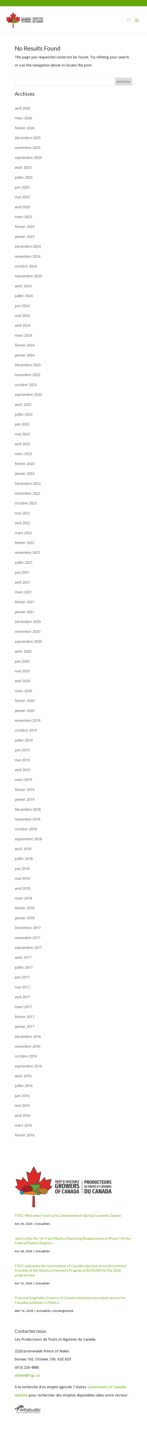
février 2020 (24, 700)
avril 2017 (22, 997)
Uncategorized (62, 1311)
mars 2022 (23, 532)
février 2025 (24, 226)
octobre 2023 (26, 384)
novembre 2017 (27, 937)
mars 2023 (23, 453)
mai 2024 (22, 315)
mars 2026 (23, 118)
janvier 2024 (24, 355)
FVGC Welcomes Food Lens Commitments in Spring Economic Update (68, 1215)
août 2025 (23, 167)
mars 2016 (23, 1125)
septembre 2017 (28, 947)
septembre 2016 (28, 1066)
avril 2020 (22, 680)
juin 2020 (22, 661)
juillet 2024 (24, 295)
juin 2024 (22, 305)
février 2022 (24, 542)
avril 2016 (22, 1115)
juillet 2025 (24, 177)
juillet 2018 (24, 858)
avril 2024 (22, 325)
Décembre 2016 (28, 1036)
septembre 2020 (28, 641)
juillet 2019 (24, 740)
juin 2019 (22, 750)
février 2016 (24, 1135)
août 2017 (23, 957)
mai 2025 (22, 197)
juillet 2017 (24, 967)
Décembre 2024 (28, 246)
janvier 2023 (24, 473)
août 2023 (23, 404)
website (21, 1395)
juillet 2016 (24, 1085)
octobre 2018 (26, 829)
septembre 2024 (28, 276)
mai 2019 (22, 760)
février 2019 (24, 789)
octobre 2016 (26, 1056)
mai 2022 (22, 513)
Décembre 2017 (28, 927)
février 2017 (24, 1016)
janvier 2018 (24, 918)
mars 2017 (23, 1006)
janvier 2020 (24, 710)
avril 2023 (22, 444)
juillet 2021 (24, 562)
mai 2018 (22, 878)
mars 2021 (23, 592)
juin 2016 (22, 1095)
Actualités (43, 1224)
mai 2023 (22, 434)
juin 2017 (22, 977)
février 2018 (24, 908)
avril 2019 (22, 769)
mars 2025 (23, 216)
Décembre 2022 (28, 483)
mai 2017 (22, 987)
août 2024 (23, 286)
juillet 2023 (24, 414)
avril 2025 (22, 207)
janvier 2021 (24, 611)
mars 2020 (23, 690)
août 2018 (23, 848)
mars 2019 (23, 779)
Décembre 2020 (28, 621)
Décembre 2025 (28, 137)
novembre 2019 (27, 720)
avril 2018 (22, 888)
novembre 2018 (27, 819)
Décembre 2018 (28, 809)
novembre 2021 (27, 552)
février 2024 (24, 345)
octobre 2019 (26, 730)
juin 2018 (22, 868)
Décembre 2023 (28, 365)
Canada (120, 1387)
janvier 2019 (24, 799)
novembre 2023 (27, 374)
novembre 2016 (27, 1046)
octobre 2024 (26, 266)
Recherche (123, 81)
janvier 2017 (24, 1026)
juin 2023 (22, 424)
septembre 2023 (28, 394)
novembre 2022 (27, 493)
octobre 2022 (26, 503)
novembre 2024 (27, 256)
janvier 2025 (24, 236)
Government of (100, 1387)
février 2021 (24, 601)
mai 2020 (22, 671)
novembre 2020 (27, 631)
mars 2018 (23, 898)
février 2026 (24, 128)
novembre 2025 (27, 147)
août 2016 (23, 1076)
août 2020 (23, 651)
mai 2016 (22, 1105)
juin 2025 (22, 187)
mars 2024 (23, 335)
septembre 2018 (28, 839)
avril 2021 (22, 582)
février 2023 (24, 463)
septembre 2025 (28, 157)
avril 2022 (22, 522)
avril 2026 (22, 108)
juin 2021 (22, 572)
